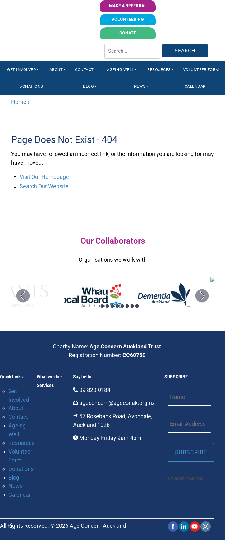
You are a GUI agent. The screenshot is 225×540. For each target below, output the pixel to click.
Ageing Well (120, 69)
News (140, 86)
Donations (31, 86)
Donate (147, 31)
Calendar (195, 86)
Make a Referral (127, 4)
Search (185, 51)
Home (18, 102)
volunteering (140, 18)
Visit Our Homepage (44, 177)
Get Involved (21, 69)
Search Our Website (44, 186)
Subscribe (191, 452)
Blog (88, 86)
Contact (84, 69)
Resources (159, 69)
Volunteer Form (201, 69)
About (56, 69)
